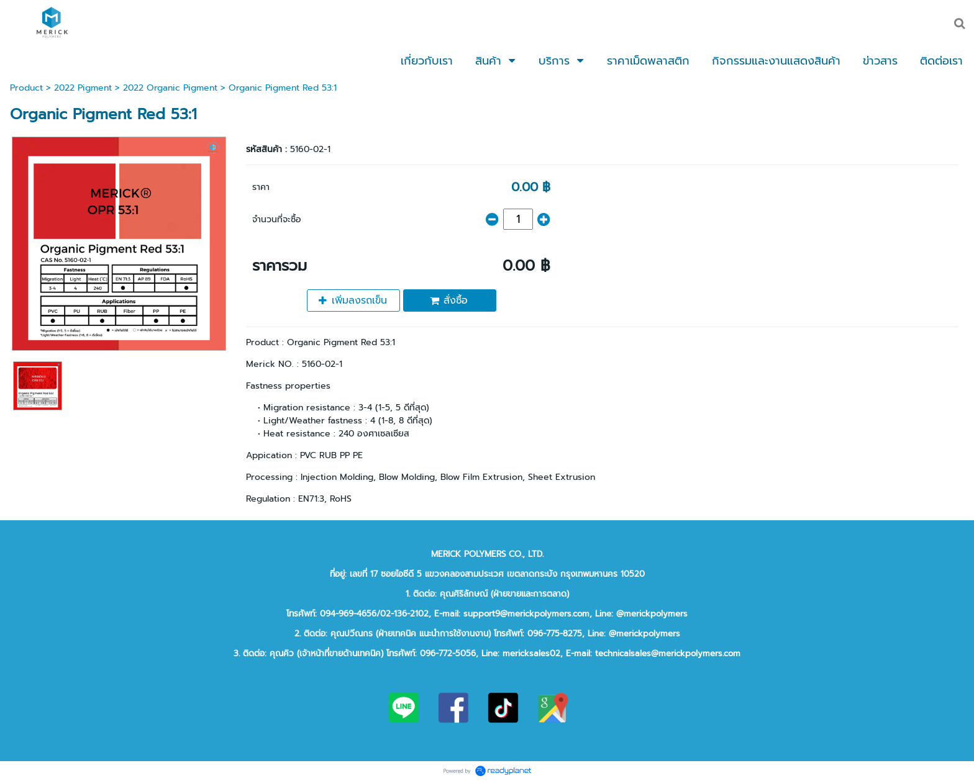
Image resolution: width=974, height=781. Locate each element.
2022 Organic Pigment (170, 87)
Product (26, 87)
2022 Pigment (83, 87)
